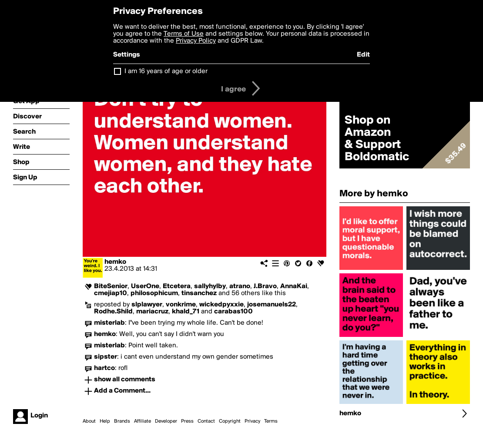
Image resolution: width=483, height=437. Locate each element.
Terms (271, 421)
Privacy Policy (196, 40)
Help (105, 421)
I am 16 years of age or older (166, 71)
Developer (166, 421)
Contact (206, 421)
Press (187, 421)
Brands (122, 421)
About (89, 421)
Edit (363, 54)
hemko (115, 262)
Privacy (252, 421)
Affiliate (142, 421)
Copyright (230, 421)
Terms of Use (184, 33)
